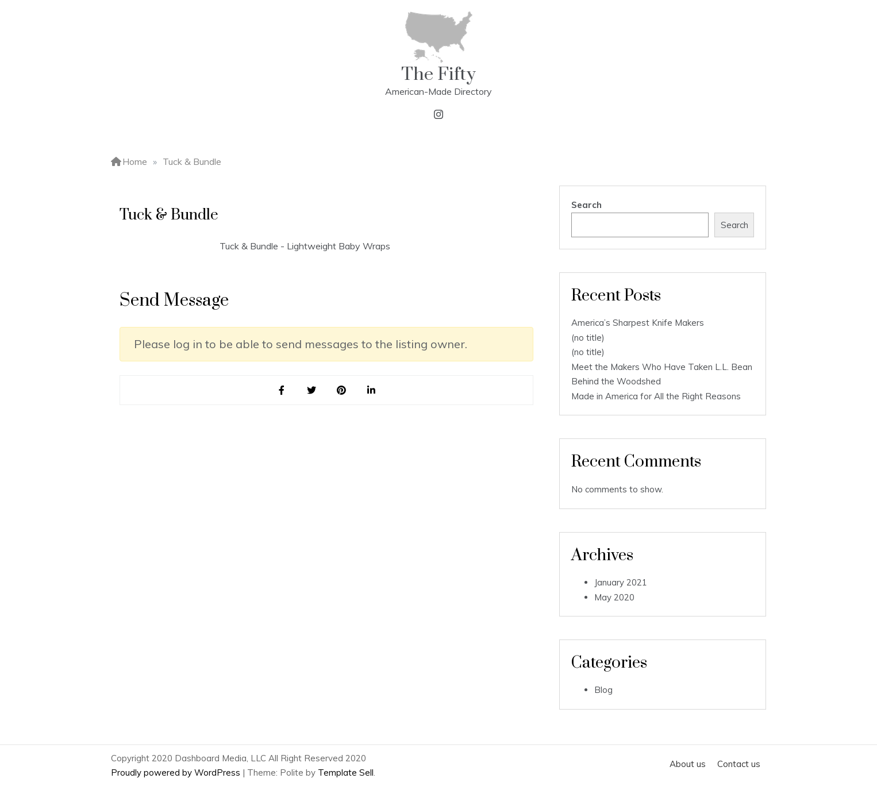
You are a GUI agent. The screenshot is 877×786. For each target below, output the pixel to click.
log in (187, 344)
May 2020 (614, 597)
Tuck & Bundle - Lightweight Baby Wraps (305, 246)
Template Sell (346, 772)
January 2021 (620, 582)
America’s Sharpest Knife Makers (637, 322)
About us (688, 763)
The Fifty (438, 74)
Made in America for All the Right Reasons (656, 396)
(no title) (588, 337)
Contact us (738, 763)
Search (586, 204)
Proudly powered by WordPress (177, 772)
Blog (603, 689)
